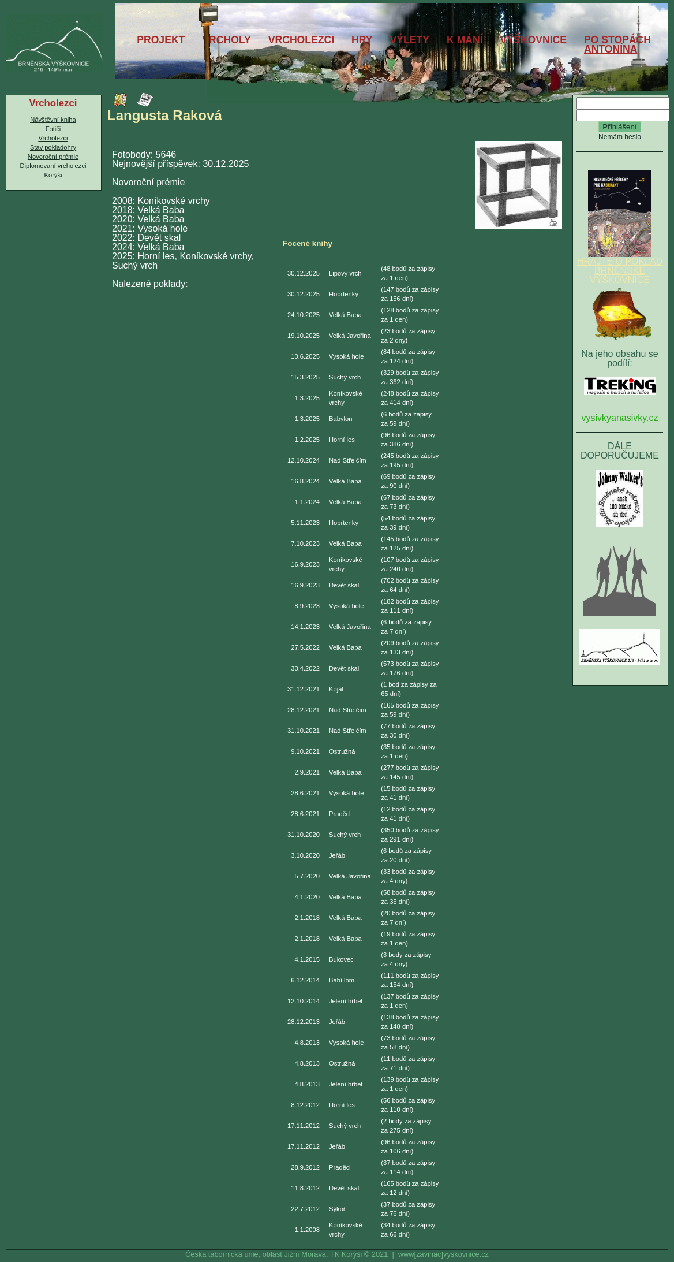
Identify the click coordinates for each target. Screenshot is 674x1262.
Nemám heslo (619, 137)
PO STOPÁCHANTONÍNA (617, 44)
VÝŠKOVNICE (533, 40)
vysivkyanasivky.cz (619, 418)
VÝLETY (409, 40)
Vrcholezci (53, 138)
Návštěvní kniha (53, 119)
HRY (362, 40)
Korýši (53, 175)
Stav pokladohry (53, 147)
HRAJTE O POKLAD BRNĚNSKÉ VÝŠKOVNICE (619, 267)
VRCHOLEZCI (301, 40)
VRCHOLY (226, 40)
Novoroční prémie (53, 156)
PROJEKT (161, 40)
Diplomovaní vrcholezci (53, 165)
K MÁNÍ (465, 40)
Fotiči (53, 128)
